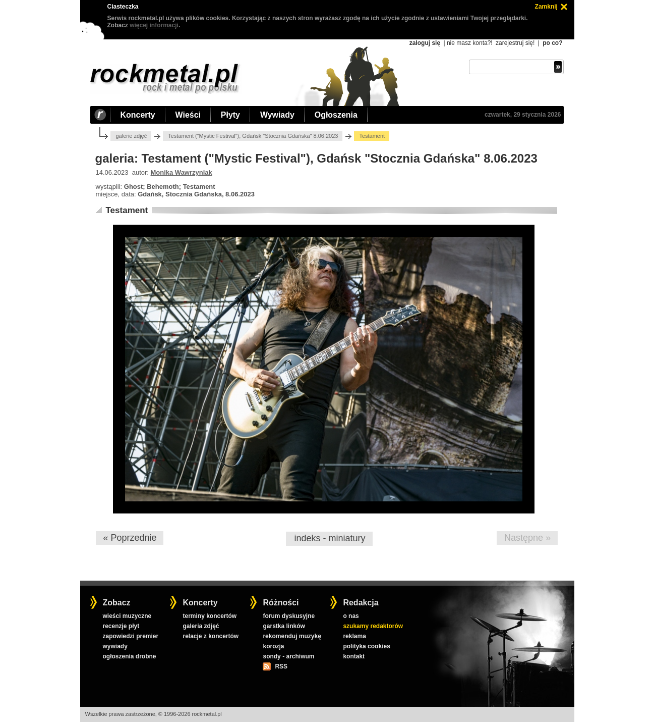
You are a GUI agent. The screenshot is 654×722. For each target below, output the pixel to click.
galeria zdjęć (201, 626)
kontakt (354, 656)
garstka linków (284, 626)
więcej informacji (154, 25)
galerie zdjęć (131, 136)
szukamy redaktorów (373, 626)
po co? (552, 42)
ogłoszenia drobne (129, 656)
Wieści (188, 115)
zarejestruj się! (515, 42)
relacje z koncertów (211, 636)
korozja (273, 646)
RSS (281, 666)
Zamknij (546, 6)
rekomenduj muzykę (292, 636)
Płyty (230, 115)
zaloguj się (424, 42)
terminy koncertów (209, 616)
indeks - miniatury (329, 538)
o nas (351, 616)
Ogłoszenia (336, 115)
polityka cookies (366, 646)
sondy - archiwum (288, 656)
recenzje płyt (120, 626)
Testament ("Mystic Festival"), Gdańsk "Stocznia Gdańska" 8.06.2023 (253, 136)
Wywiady (277, 115)
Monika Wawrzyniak (181, 172)
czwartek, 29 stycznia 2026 (523, 114)
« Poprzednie (129, 538)
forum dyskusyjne (289, 616)
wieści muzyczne (126, 616)
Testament (126, 210)
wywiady (114, 646)
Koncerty (138, 115)
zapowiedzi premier (130, 636)
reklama (354, 636)
